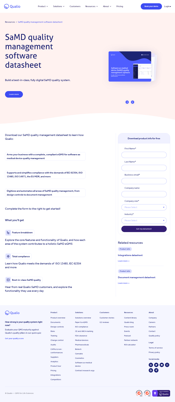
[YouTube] (162, 365)
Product (43, 6)
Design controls (57, 327)
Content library (130, 318)
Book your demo (151, 6)
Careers (152, 322)
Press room (129, 327)
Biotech (78, 349)
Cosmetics (79, 358)
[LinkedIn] (151, 365)
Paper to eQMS (81, 322)
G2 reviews (104, 322)
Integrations (56, 375)
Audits (53, 345)
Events (127, 331)
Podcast (127, 336)
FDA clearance (81, 336)
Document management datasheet (136, 277)
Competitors (56, 379)
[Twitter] (156, 365)
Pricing (119, 6)
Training (54, 336)
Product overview (58, 318)
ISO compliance (81, 327)
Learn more (14, 94)
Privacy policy (154, 352)
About (107, 6)
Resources (91, 6)
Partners (152, 327)
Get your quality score (14, 338)
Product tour (56, 366)
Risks (53, 331)
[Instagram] (167, 365)
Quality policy (154, 336)
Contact (152, 331)
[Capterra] (156, 370)
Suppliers (54, 357)
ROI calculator (130, 345)
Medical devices (81, 340)
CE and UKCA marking (84, 331)
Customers (75, 6)
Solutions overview (83, 318)
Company (153, 318)
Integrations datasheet (130, 255)
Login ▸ (167, 6)
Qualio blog (129, 322)
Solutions (59, 6)
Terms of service (156, 348)
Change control (57, 340)
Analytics (54, 361)
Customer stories (107, 318)
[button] (127, 102)
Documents (55, 322)
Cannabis (79, 354)
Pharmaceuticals (82, 345)
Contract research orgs (84, 370)
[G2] (151, 370)
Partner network (131, 340)
